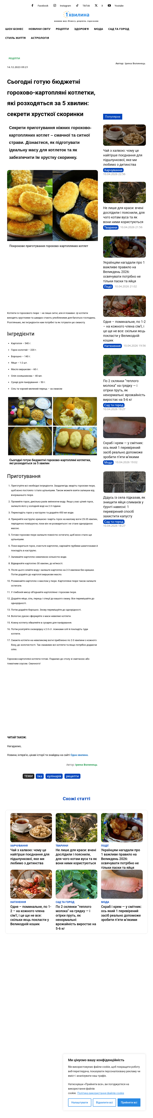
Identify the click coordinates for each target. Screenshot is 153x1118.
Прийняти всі (129, 1102)
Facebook (43, 5)
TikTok (86, 5)
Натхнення (112, 346)
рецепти (72, 776)
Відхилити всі (104, 1102)
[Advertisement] (52, 281)
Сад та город (113, 405)
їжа (39, 776)
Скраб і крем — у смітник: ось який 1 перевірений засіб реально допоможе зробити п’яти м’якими (119, 901)
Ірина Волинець (135, 63)
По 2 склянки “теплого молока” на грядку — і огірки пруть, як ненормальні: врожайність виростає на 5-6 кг (124, 390)
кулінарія (54, 776)
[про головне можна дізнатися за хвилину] (76, 16)
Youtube (119, 5)
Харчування (113, 170)
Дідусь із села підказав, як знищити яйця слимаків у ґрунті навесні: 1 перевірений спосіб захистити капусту (124, 506)
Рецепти (14, 58)
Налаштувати (79, 1102)
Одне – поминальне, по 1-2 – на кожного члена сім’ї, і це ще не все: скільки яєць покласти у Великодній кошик (124, 331)
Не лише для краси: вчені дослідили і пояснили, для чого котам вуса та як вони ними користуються (75, 853)
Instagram (65, 5)
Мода (108, 462)
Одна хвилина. (79, 754)
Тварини (110, 227)
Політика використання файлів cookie (100, 1093)
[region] (104, 1082)
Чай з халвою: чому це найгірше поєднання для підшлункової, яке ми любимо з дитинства (31, 851)
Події (108, 287)
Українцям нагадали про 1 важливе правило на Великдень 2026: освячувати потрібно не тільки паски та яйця (124, 271)
